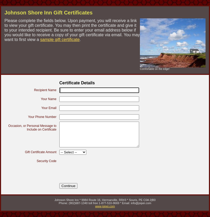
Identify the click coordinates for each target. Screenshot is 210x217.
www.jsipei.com (105, 206)
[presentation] (99, 167)
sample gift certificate (60, 39)
